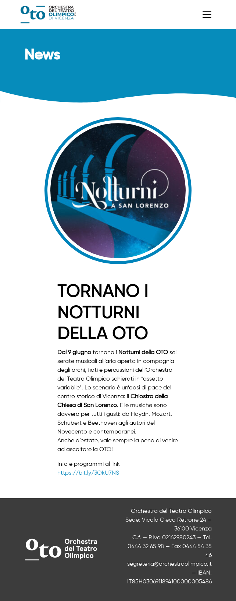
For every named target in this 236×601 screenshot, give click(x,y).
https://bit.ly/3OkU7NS (88, 473)
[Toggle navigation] (207, 14)
